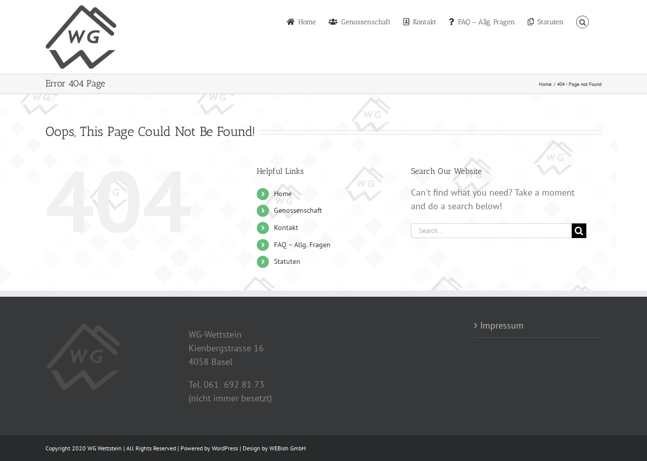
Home (283, 193)
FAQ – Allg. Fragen (302, 244)
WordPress (225, 448)
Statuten (287, 261)
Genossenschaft (298, 210)
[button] (582, 21)
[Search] (579, 230)
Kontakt (286, 227)
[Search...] (491, 230)
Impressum (502, 325)
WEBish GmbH (287, 448)
